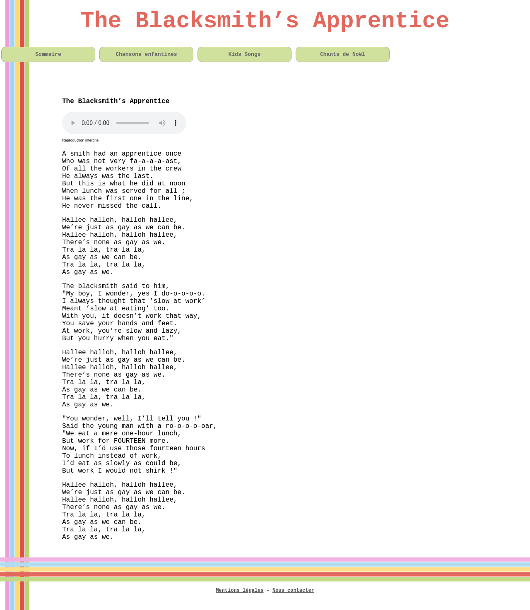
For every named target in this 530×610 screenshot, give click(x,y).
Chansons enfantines (146, 54)
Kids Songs (244, 54)
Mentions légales (239, 590)
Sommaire (48, 54)
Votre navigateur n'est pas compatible (124, 123)
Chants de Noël (342, 54)
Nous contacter (293, 590)
